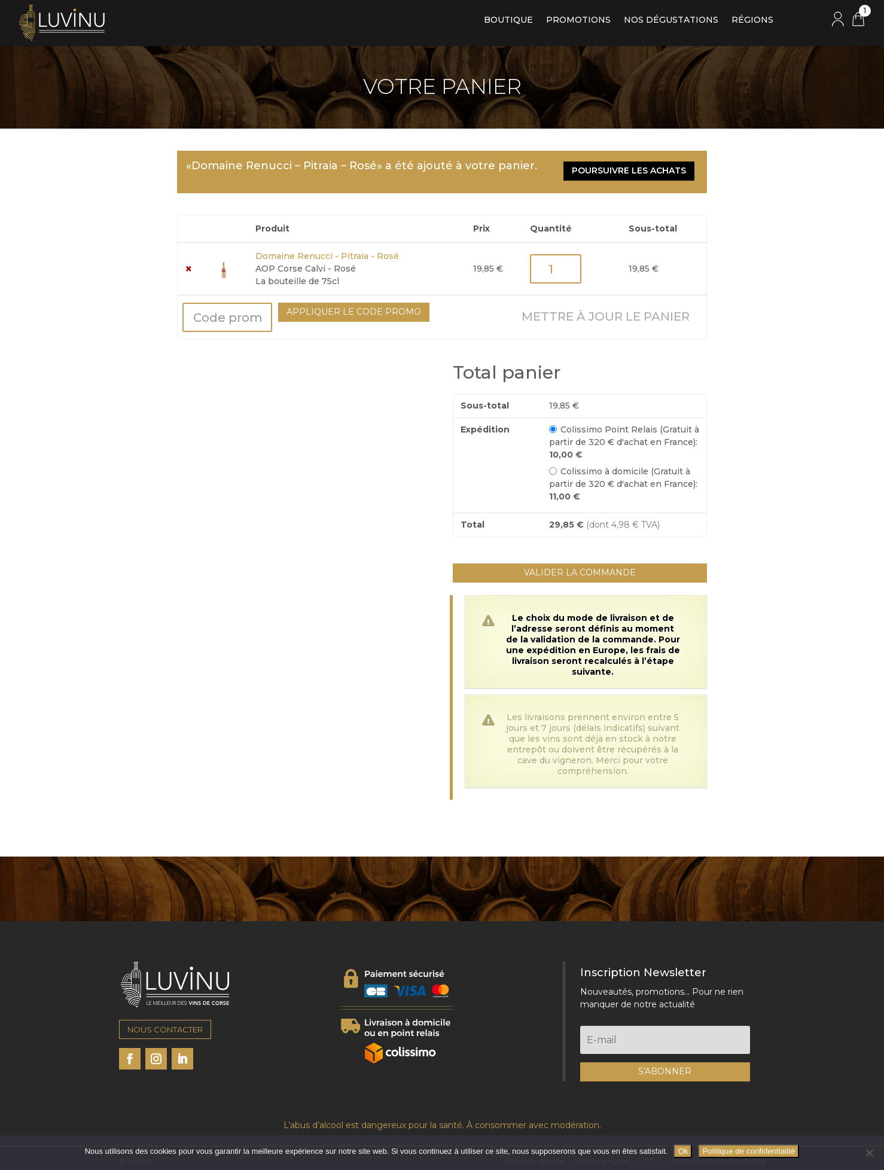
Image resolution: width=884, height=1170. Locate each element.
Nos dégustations (671, 20)
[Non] (869, 1153)
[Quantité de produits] (555, 264)
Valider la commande (580, 567)
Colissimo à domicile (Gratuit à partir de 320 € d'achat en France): (623, 478)
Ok (683, 1151)
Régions (752, 20)
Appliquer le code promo (353, 306)
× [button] (189, 264)
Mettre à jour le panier (606, 311)
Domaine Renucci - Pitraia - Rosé (327, 251)
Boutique (508, 20)
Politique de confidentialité (748, 1151)
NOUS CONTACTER (165, 1024)
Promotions (578, 20)
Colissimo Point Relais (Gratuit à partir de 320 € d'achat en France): (624, 437)
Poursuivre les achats (632, 169)
